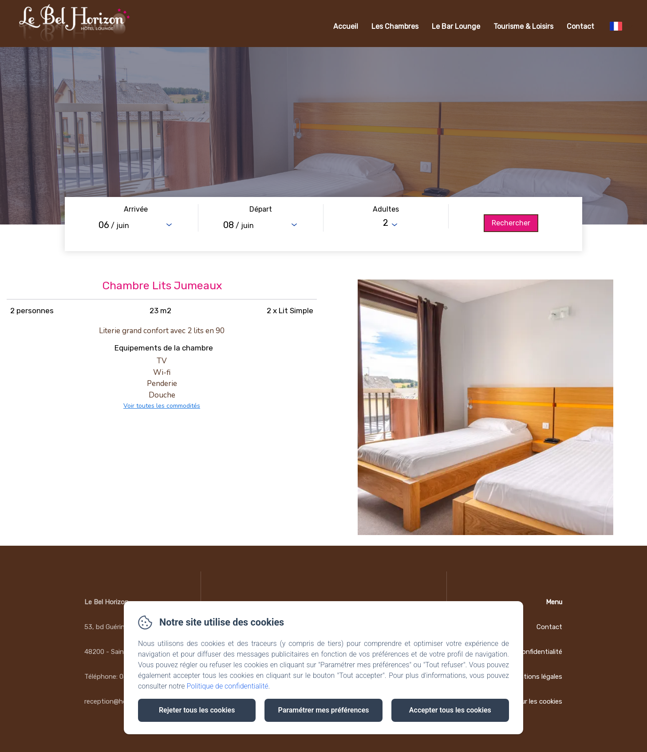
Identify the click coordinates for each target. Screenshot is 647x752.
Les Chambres (394, 26)
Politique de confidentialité (227, 686)
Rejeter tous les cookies (197, 710)
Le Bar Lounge (456, 26)
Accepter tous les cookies (450, 710)
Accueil (345, 26)
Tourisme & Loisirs (523, 26)
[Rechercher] (511, 223)
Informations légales (530, 677)
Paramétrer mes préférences (323, 710)
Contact (580, 26)
